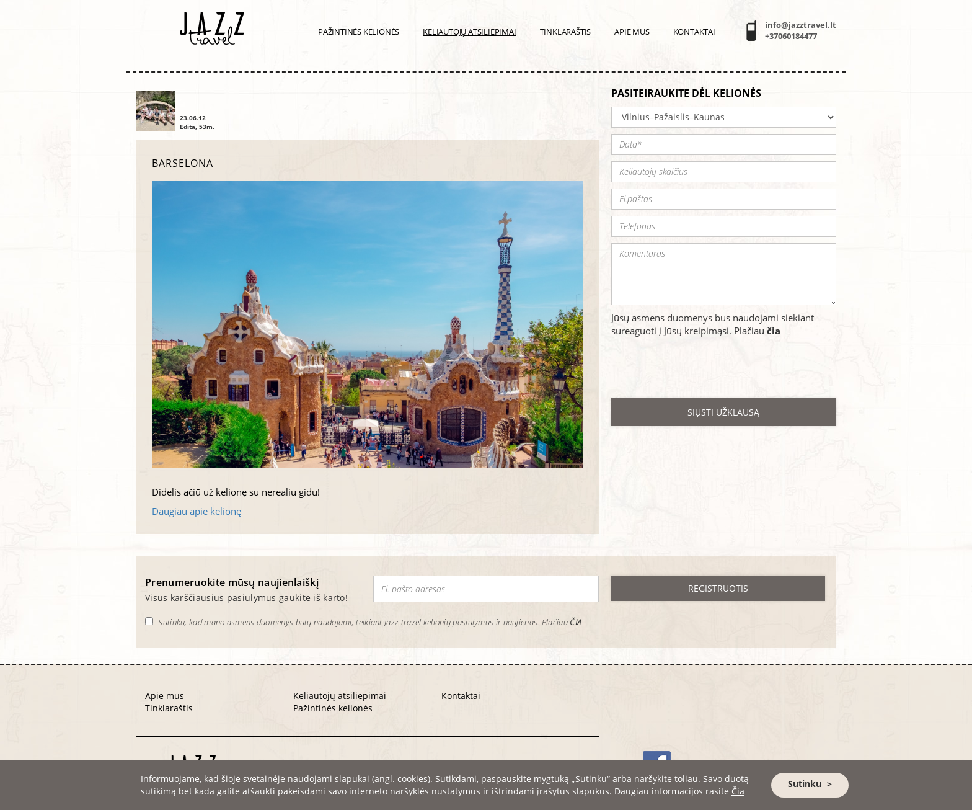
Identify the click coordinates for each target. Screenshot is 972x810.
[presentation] (705, 368)
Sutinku (804, 784)
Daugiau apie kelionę (196, 511)
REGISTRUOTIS (718, 588)
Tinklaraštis (565, 31)
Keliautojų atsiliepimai (469, 31)
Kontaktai (694, 31)
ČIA (575, 622)
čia (773, 330)
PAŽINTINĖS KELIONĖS (358, 31)
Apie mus (631, 31)
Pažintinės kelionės (333, 708)
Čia (737, 791)
